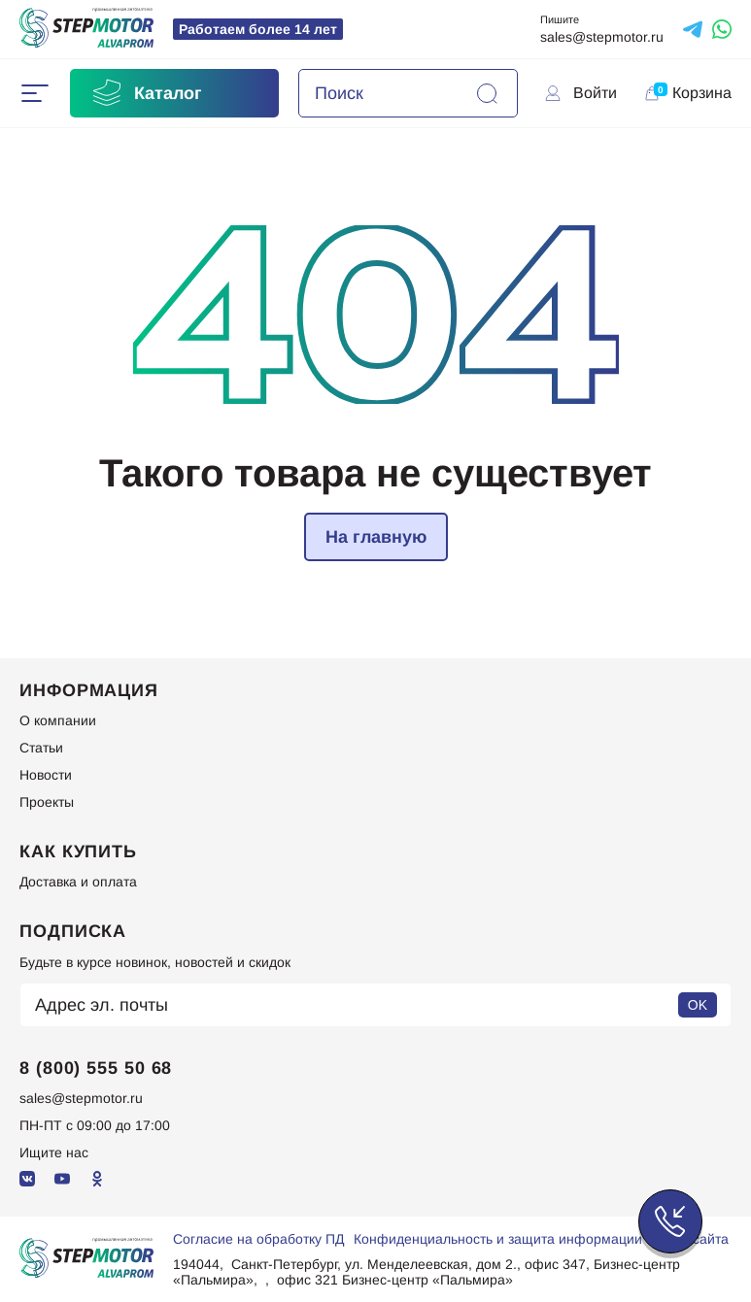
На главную (376, 537)
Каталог (145, 93)
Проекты (46, 802)
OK (697, 1005)
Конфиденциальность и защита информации (498, 1239)
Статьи (41, 747)
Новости (45, 775)
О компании (57, 720)
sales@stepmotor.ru (602, 37)
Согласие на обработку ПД (258, 1239)
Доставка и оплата (78, 881)
